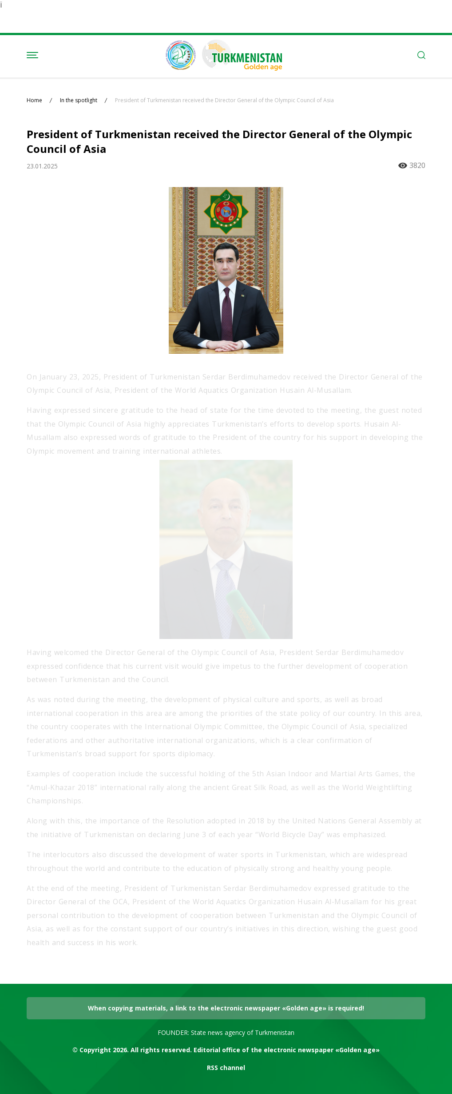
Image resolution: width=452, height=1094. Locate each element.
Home (34, 100)
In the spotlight (78, 100)
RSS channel (226, 1067)
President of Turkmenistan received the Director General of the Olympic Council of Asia (224, 100)
